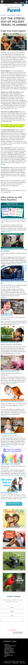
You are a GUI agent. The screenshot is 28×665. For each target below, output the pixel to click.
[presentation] (12, 626)
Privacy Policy (15, 662)
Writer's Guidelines (9, 651)
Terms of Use (23, 662)
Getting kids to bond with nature (10, 342)
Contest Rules (7, 647)
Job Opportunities (8, 655)
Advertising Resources (10, 645)
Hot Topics (3, 15)
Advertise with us (8, 649)
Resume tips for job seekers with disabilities (13, 219)
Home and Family (11, 15)
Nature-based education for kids (10, 371)
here (2, 162)
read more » (9, 231)
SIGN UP (22, 2)
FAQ (5, 656)
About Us (6, 644)
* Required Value (12, 630)
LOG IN (15, 2)
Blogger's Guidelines (9, 652)
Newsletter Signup (9, 648)
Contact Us (7, 653)
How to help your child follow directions (12, 401)
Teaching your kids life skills (9, 433)
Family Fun (19, 15)
